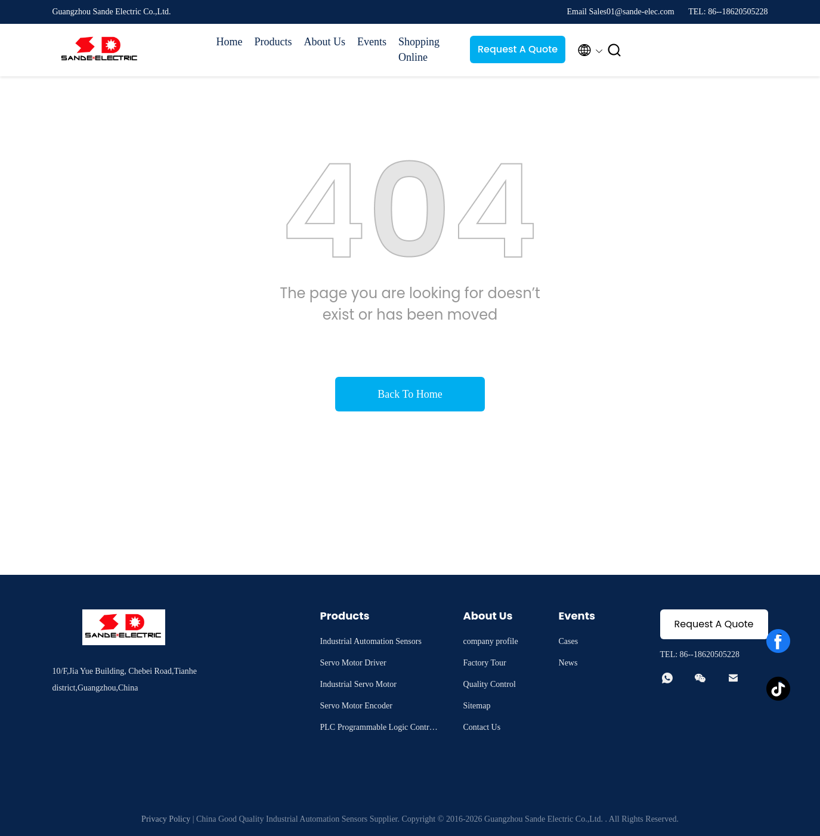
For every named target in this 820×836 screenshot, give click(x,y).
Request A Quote (518, 49)
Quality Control (489, 684)
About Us (325, 42)
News (568, 662)
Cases (568, 641)
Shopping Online (419, 49)
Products (273, 42)
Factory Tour (484, 662)
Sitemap (477, 705)
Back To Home (409, 394)
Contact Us (482, 727)
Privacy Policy (165, 819)
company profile (490, 641)
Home (229, 42)
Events (371, 42)
